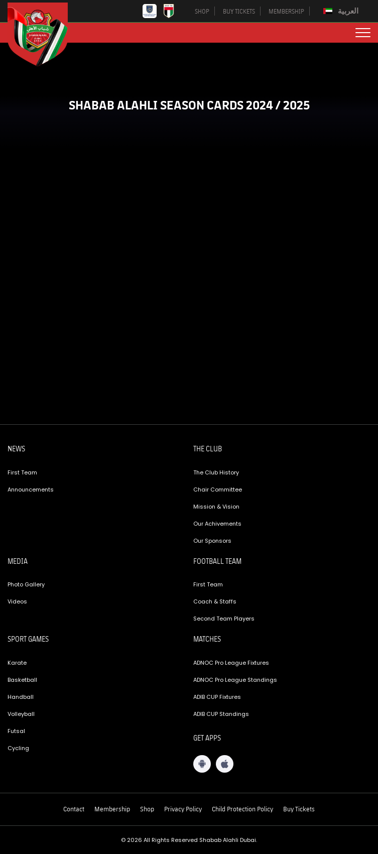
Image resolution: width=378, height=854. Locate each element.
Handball (21, 697)
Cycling (18, 748)
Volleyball (21, 714)
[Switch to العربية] (342, 11)
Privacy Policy (183, 809)
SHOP (202, 11)
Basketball (22, 680)
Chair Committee (217, 489)
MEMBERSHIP (286, 11)
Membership (112, 809)
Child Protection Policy (242, 809)
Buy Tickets (299, 809)
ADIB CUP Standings (221, 714)
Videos (17, 601)
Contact (73, 809)
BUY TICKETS (239, 11)
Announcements (31, 489)
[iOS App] (224, 764)
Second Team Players (224, 619)
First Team (22, 472)
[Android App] (202, 764)
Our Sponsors (212, 541)
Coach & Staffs (214, 601)
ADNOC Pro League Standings (235, 680)
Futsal (16, 731)
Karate (17, 663)
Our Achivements (217, 524)
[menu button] (362, 32)
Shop (147, 809)
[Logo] (45, 34)
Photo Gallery (26, 584)
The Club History (216, 472)
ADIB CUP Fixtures (217, 697)
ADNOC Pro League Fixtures (231, 663)
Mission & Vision (216, 507)
